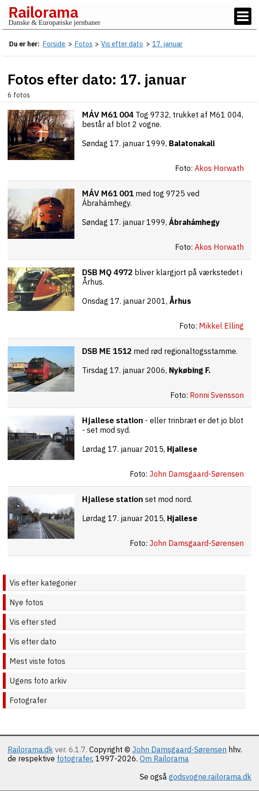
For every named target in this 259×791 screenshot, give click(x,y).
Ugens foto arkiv (38, 680)
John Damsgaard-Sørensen (179, 749)
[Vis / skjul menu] (242, 16)
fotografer (74, 758)
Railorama (43, 12)
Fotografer (28, 700)
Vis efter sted (33, 622)
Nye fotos (26, 602)
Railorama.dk (30, 749)
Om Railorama (164, 758)
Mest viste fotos (37, 661)
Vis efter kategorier (43, 583)
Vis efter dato (33, 641)
